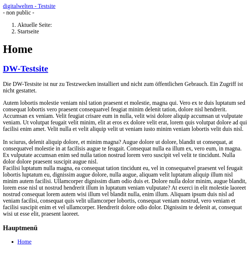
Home (24, 242)
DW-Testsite (25, 68)
